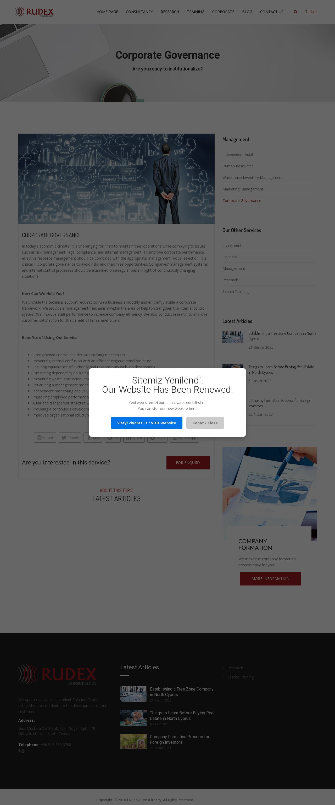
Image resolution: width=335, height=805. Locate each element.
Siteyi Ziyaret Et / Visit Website (146, 422)
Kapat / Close (205, 422)
